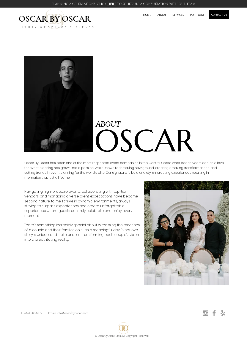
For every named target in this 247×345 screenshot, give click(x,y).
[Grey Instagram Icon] (205, 313)
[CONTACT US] (219, 14)
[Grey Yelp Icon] (223, 313)
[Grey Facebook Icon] (214, 313)
